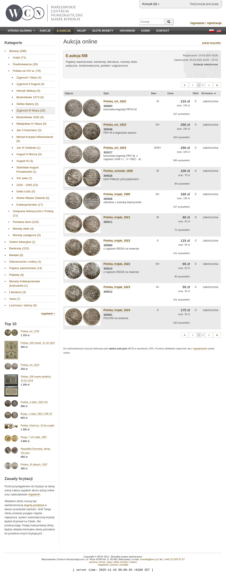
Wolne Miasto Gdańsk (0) (32, 198)
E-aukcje (64, 30)
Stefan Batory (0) (27, 104)
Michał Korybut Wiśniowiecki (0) (34, 139)
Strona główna (21, 30)
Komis (145, 30)
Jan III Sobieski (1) (28, 147)
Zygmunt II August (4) (30, 84)
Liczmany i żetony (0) (23, 305)
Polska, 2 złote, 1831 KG (34, 402)
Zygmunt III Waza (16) (30, 110)
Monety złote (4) (23, 228)
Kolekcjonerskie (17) (29, 204)
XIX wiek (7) (24, 178)
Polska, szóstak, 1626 (118, 170)
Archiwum (127, 30)
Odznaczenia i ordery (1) (25, 261)
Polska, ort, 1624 (30, 365)
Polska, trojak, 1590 (116, 194)
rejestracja (214, 23)
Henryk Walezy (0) (28, 90)
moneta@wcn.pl (149, 559)
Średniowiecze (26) (25, 64)
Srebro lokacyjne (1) (22, 242)
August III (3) (24, 161)
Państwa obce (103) (26, 222)
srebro (133, 562)
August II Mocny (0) (29, 154)
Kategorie (13, 43)
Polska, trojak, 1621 (116, 217)
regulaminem (200, 348)
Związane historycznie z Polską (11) (33, 213)
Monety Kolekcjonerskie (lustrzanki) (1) (24, 283)
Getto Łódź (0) (25, 191)
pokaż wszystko (211, 42)
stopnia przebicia (34, 505)
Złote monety (102, 30)
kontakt (124, 564)
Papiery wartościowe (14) (25, 268)
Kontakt (162, 30)
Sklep (81, 30)
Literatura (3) (17, 292)
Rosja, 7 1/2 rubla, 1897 (34, 437)
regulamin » (48, 313)
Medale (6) (16, 255)
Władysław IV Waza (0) (31, 123)
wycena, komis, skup (100, 562)
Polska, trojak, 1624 (116, 310)
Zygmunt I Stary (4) (28, 77)
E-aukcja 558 (77, 56)
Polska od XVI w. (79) (27, 70)
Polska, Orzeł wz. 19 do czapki (37, 425)
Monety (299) (17, 51)
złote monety (121, 562)
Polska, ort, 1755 (30, 331)
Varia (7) (14, 299)
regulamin (34, 494)
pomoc (114, 564)
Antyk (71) (19, 57)
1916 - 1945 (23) (27, 185)
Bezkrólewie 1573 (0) (30, 97)
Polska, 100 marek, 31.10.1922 (38, 343)
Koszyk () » (150, 4)
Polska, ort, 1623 (114, 124)
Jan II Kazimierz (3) (29, 130)
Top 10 (10, 324)
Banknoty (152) (19, 248)
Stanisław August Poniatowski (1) (27, 169)
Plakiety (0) (16, 275)
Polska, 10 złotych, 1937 (34, 464)
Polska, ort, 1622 (114, 101)
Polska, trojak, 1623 (116, 287)
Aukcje (44, 30)
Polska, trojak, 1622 (116, 240)
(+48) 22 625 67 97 (174, 559)
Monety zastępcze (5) (27, 235)
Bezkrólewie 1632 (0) (30, 117)
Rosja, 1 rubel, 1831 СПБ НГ (37, 413)
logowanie (197, 23)
